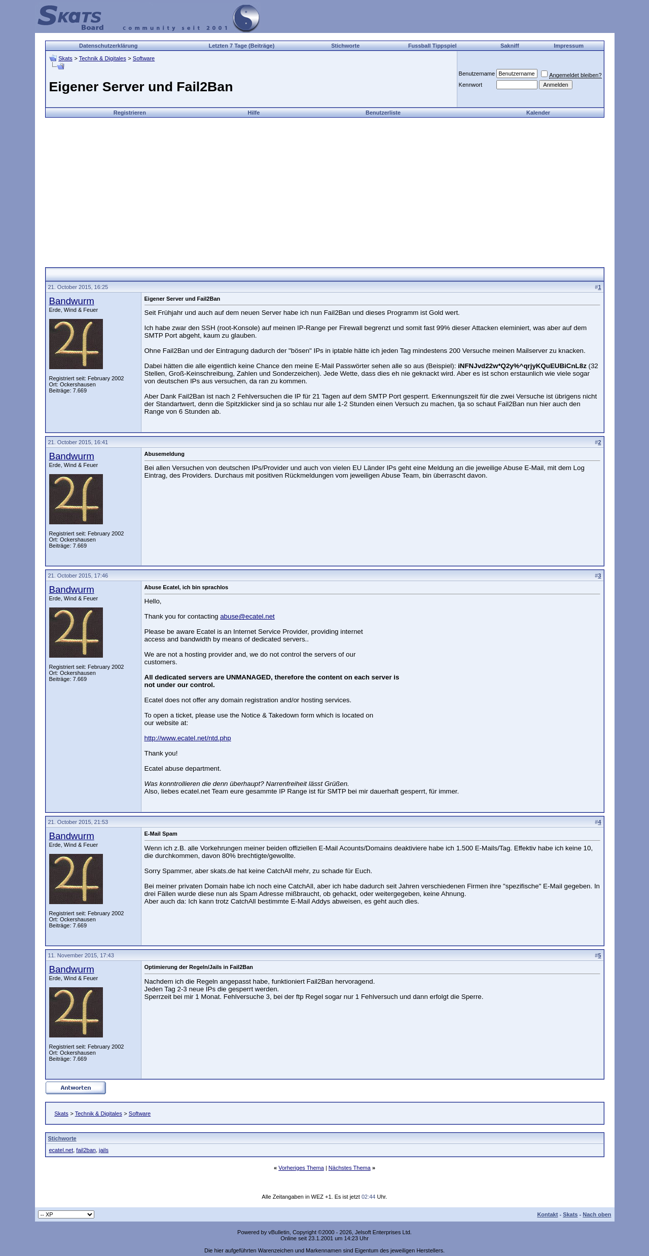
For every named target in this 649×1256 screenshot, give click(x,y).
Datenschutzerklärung (108, 46)
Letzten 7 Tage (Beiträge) (241, 46)
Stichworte (345, 46)
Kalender (538, 113)
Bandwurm (71, 301)
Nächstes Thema (350, 1168)
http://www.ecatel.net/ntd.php (188, 738)
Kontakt (547, 1214)
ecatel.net (61, 1150)
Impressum (569, 46)
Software (144, 58)
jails (104, 1150)
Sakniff (509, 46)
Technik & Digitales (102, 58)
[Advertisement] (324, 188)
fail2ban (86, 1150)
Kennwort (470, 85)
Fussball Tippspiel (432, 46)
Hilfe (253, 113)
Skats (65, 58)
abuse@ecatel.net (247, 616)
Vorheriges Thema (301, 1168)
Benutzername (477, 73)
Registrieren (130, 113)
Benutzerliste (383, 113)
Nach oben (597, 1214)
